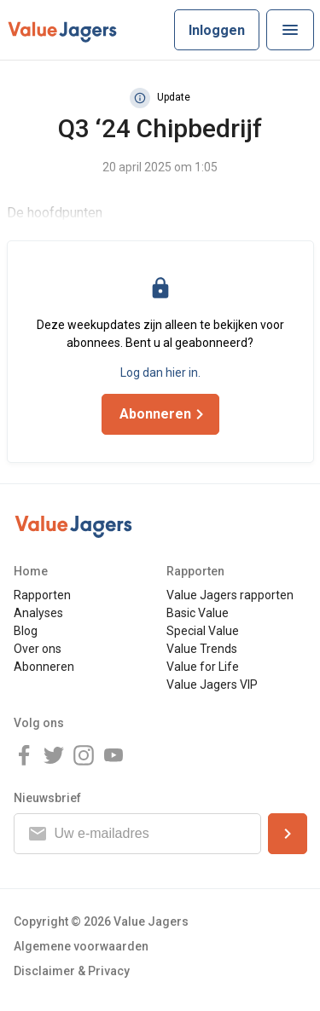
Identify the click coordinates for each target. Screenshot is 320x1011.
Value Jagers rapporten (230, 595)
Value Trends (201, 649)
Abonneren (44, 666)
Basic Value (197, 613)
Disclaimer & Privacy (72, 971)
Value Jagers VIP (212, 684)
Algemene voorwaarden (81, 946)
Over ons (37, 649)
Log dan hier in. (160, 372)
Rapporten (42, 595)
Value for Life (202, 666)
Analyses (38, 613)
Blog (26, 631)
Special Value (202, 631)
